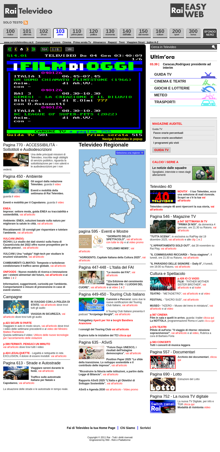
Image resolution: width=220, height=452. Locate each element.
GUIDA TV (163, 74)
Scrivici (145, 428)
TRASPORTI (165, 102)
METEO (160, 95)
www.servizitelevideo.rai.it (19, 42)
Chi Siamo (127, 428)
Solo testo (13, 22)
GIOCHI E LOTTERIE (172, 88)
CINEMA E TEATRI (170, 81)
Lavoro (56, 42)
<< (9, 49)
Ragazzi (112, 42)
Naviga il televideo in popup (122, 139)
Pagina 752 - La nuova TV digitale (179, 396)
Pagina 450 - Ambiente (23, 176)
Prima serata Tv (82, 42)
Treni (122, 42)
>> (33, 49)
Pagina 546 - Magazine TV (173, 216)
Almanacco (99, 42)
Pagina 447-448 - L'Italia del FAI (106, 267)
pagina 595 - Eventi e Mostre (103, 231)
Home (21, 49)
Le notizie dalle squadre (169, 168)
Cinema (67, 42)
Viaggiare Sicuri (136, 42)
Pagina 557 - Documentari (172, 352)
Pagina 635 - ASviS (95, 342)
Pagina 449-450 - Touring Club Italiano (112, 294)
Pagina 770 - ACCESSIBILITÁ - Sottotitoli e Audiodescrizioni (30, 147)
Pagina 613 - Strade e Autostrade (32, 363)
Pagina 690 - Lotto (166, 374)
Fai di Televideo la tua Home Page (91, 428)
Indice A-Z (152, 42)
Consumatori (43, 42)
